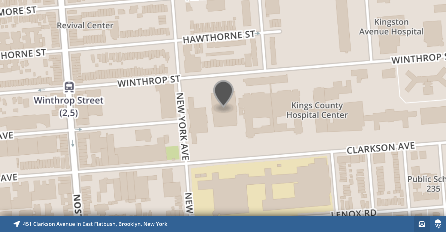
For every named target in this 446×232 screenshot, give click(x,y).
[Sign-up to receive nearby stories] (422, 224)
